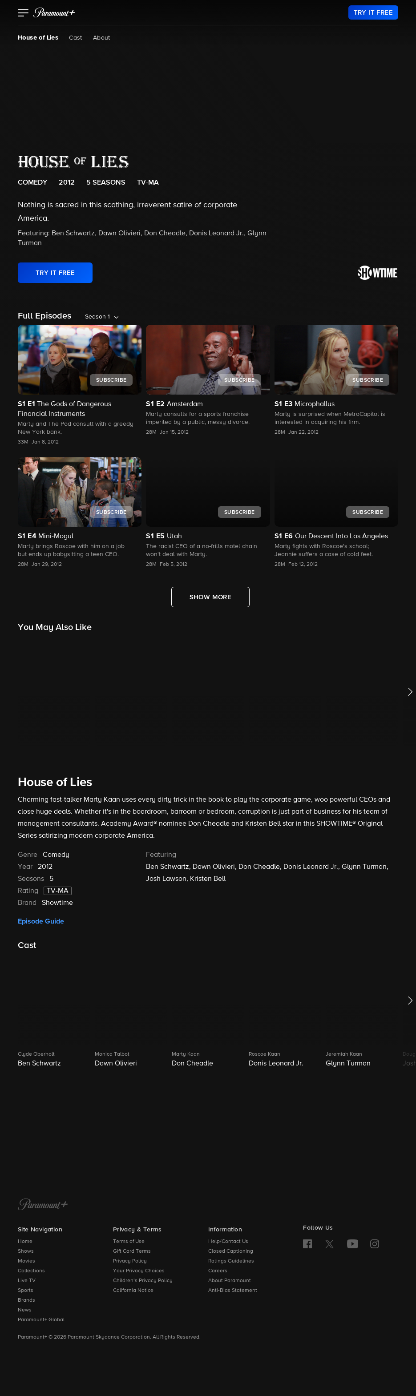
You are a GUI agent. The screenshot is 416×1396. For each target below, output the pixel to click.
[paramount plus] (54, 12)
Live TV (27, 1280)
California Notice (133, 1290)
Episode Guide (41, 921)
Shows (26, 1251)
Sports (25, 1290)
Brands (26, 1300)
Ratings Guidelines (231, 1261)
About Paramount (229, 1280)
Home (25, 1241)
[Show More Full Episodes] (210, 597)
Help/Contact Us (228, 1241)
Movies (26, 1261)
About (101, 38)
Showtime (57, 903)
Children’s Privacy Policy (143, 1280)
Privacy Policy (130, 1261)
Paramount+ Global (41, 1320)
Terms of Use (129, 1241)
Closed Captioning (230, 1251)
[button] (23, 13)
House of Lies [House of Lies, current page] (38, 38)
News (25, 1310)
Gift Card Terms (132, 1251)
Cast (75, 38)
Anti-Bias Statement (232, 1290)
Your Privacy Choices (139, 1271)
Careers (217, 1271)
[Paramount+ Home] (43, 1205)
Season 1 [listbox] (97, 317)
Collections (31, 1271)
